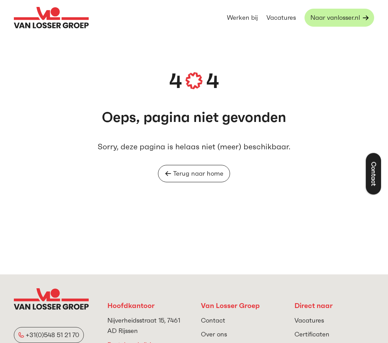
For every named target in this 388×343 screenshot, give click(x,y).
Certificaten (311, 334)
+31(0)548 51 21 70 (52, 335)
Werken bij (242, 17)
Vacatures (281, 17)
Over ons (214, 334)
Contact (213, 320)
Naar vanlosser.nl (335, 17)
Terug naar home (194, 173)
